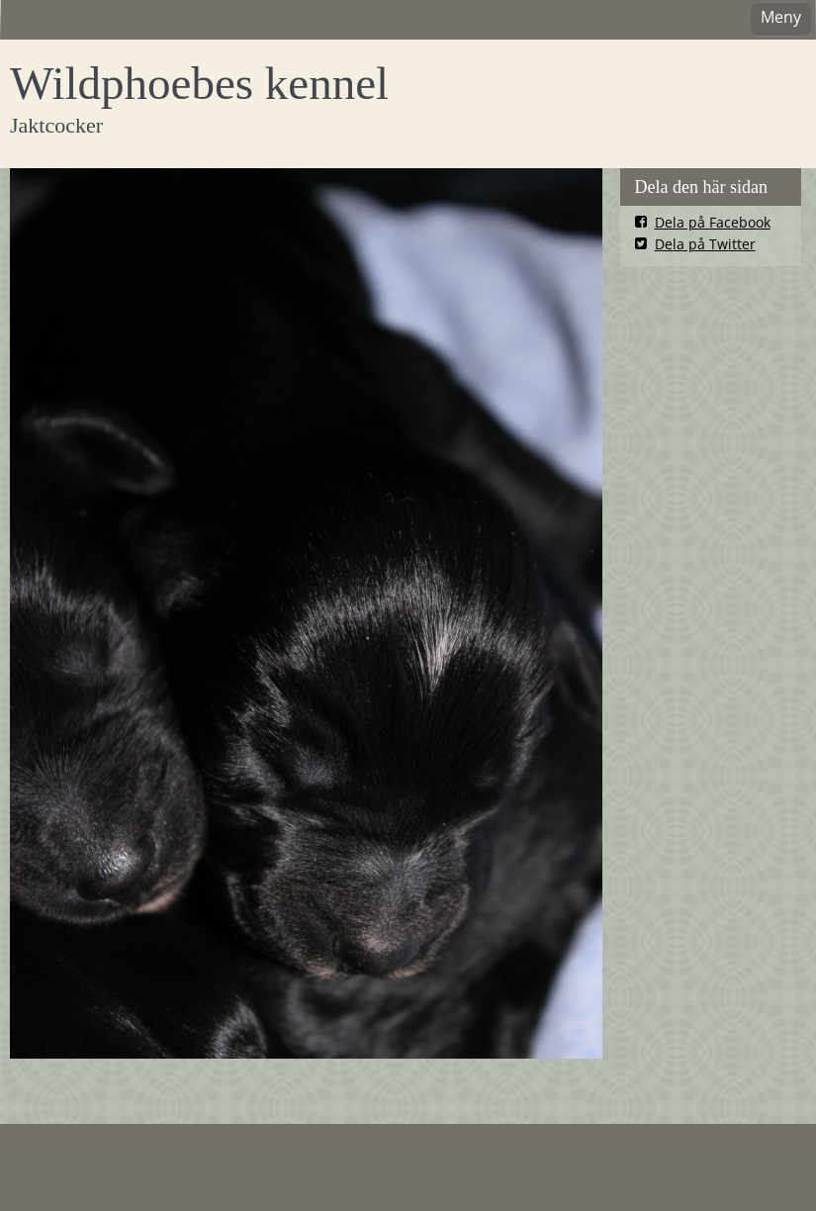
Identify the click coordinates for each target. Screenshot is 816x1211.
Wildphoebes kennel (199, 83)
